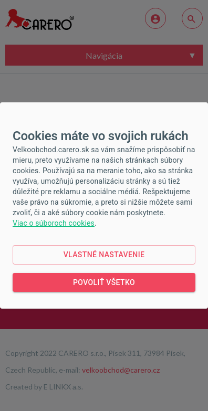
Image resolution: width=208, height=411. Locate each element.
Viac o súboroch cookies (54, 223)
